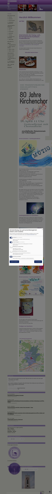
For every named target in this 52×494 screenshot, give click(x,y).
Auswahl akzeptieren (14, 261)
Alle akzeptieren (38, 261)
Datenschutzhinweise (31, 234)
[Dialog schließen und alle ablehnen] (42, 229)
